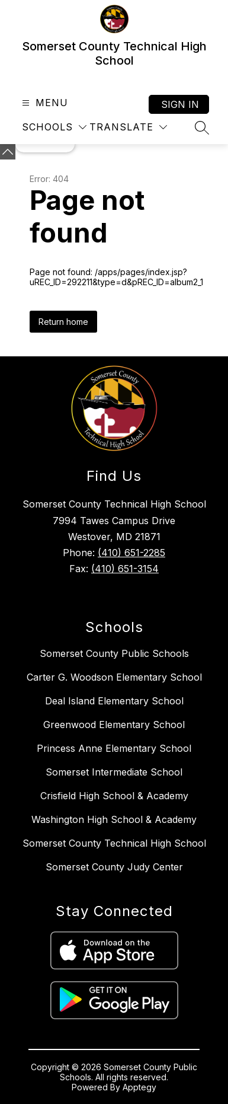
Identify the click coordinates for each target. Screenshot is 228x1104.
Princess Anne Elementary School (114, 748)
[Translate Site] (128, 127)
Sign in (180, 104)
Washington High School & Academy (114, 819)
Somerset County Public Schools (114, 653)
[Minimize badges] (7, 151)
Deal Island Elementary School (114, 701)
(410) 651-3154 (125, 569)
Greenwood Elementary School (114, 724)
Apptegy (139, 1087)
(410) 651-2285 (131, 553)
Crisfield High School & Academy (114, 796)
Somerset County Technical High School (114, 843)
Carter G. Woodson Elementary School (114, 677)
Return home (63, 322)
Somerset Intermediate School (114, 772)
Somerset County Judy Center (114, 867)
